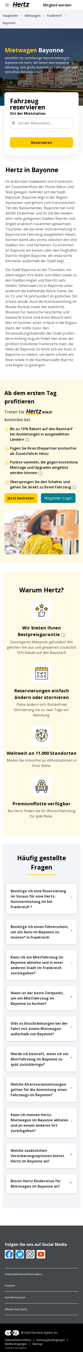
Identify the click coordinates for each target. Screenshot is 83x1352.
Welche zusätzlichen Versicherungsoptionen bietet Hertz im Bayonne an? (41, 1156)
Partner (10, 1286)
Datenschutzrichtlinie (21, 1340)
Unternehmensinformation (23, 1274)
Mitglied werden (57, 5)
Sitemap (23, 1346)
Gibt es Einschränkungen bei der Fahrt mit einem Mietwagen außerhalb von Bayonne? (41, 1028)
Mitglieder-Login (58, 498)
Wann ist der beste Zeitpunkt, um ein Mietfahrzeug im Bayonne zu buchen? (41, 998)
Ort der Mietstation (27, 113)
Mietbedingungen (18, 1344)
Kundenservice (15, 1297)
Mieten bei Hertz (16, 1309)
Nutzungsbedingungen (52, 1340)
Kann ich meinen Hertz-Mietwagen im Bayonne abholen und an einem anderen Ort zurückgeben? (41, 1122)
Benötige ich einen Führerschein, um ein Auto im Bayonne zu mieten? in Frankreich (41, 932)
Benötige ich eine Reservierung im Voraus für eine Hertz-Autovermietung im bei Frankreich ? (41, 899)
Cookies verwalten (16, 1348)
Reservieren (41, 142)
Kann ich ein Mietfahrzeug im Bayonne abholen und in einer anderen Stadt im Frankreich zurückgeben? (41, 965)
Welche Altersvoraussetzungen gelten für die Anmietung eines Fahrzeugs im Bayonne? (41, 1089)
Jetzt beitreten (21, 498)
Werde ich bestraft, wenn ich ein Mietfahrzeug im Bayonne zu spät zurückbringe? (41, 1059)
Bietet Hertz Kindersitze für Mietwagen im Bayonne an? (41, 1184)
